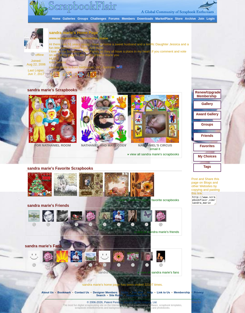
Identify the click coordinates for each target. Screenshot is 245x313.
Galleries (69, 18)
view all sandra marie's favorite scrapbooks (147, 200)
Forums (114, 18)
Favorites (207, 146)
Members (128, 18)
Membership (182, 292)
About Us (47, 292)
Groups (83, 18)
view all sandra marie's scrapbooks (153, 154)
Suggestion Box (136, 295)
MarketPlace (164, 18)
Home (56, 18)
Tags (207, 166)
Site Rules (115, 295)
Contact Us (82, 292)
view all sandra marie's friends (156, 232)
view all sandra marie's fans (158, 272)
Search (101, 295)
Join (201, 18)
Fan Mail (137, 292)
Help (150, 292)
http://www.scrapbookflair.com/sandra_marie (204, 201)
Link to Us (163, 292)
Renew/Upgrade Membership (208, 94)
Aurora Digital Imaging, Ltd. (140, 302)
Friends (207, 136)
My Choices (207, 156)
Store (179, 18)
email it (155, 149)
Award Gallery (207, 114)
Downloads (145, 18)
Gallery (207, 104)
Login (210, 18)
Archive (190, 18)
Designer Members (105, 292)
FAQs (124, 292)
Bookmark (64, 292)
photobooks (163, 308)
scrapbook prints (143, 308)
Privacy (199, 292)
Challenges (98, 18)
